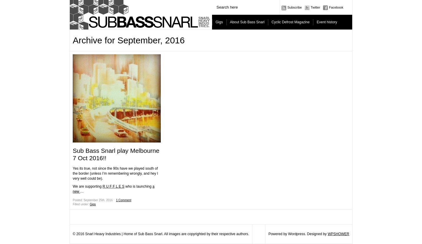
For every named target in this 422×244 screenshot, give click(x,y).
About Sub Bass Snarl (247, 22)
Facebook (336, 7)
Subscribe (294, 7)
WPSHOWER (338, 234)
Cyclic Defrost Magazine (291, 22)
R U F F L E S (113, 186)
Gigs (219, 22)
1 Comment (123, 200)
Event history (327, 22)
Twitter (315, 7)
